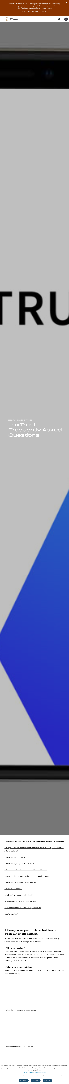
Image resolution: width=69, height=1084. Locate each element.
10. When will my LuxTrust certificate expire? (21, 901)
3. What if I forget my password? (16, 857)
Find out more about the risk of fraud (34, 12)
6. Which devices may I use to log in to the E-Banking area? (26, 876)
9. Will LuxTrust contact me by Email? (18, 895)
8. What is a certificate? (13, 889)
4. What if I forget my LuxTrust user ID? (19, 863)
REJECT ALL (47, 1080)
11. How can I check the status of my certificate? (22, 908)
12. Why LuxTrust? (11, 914)
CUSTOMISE (35, 1080)
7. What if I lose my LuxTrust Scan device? (20, 882)
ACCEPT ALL (23, 1080)
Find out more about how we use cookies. (34, 1072)
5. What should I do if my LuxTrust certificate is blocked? (25, 870)
